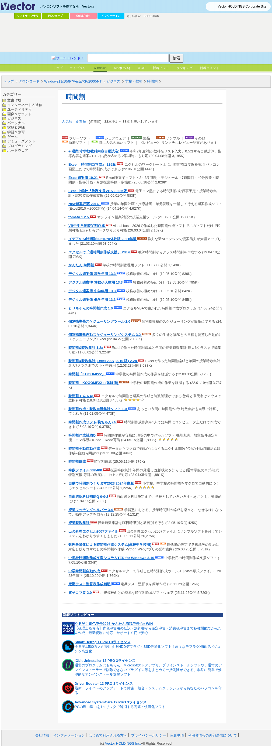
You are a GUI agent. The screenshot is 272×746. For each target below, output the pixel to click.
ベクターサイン (111, 15)
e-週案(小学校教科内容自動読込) (94, 151)
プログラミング (19, 146)
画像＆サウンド (19, 114)
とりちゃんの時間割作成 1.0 (91, 308)
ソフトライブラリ (28, 15)
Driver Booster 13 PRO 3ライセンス (104, 684)
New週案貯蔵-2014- (84, 204)
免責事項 (177, 735)
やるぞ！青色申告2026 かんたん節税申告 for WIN (114, 624)
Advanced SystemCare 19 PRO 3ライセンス (111, 702)
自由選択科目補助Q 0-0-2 (88, 497)
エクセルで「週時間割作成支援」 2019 (99, 252)
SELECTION (151, 16)
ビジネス (14, 118)
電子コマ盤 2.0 (80, 593)
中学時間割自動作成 (84, 571)
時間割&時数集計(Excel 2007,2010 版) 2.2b (103, 361)
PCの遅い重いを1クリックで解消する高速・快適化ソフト (120, 707)
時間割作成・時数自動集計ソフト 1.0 (98, 409)
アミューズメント (21, 141)
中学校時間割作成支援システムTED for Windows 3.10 (111, 558)
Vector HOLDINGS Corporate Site (242, 6)
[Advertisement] (88, 61)
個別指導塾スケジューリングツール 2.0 (99, 321)
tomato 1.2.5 (79, 217)
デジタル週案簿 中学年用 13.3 (92, 291)
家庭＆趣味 (16, 127)
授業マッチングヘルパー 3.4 (91, 510)
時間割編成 (77, 461)
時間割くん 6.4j (81, 396)
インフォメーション (69, 735)
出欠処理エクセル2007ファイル (93, 531)
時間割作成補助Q (82, 435)
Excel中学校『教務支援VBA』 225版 (98, 191)
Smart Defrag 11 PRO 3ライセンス (102, 642)
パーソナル (16, 123)
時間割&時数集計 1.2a (86, 348)
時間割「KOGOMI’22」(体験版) (93, 383)
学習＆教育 (16, 132)
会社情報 (42, 735)
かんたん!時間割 (81, 265)
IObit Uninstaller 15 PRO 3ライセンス (105, 661)
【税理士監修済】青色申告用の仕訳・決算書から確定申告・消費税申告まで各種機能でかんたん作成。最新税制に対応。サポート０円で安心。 (148, 630)
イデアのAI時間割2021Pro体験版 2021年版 (102, 239)
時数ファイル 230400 (85, 470)
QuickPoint (83, 15)
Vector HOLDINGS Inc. (123, 743)
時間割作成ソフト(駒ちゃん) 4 (92, 422)
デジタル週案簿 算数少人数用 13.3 (96, 282)
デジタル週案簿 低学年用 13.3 (92, 300)
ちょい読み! (134, 16)
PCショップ (55, 15)
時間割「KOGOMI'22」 (87, 374)
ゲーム (12, 137)
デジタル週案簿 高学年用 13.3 (92, 274)
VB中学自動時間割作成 (87, 226)
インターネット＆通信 (24, 105)
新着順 (80, 122)
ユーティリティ (19, 109)
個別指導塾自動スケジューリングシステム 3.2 (105, 335)
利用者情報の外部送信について (212, 735)
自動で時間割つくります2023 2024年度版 (101, 483)
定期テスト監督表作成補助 (89, 584)
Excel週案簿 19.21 (83, 178)
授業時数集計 (79, 523)
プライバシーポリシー (148, 735)
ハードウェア (17, 150)
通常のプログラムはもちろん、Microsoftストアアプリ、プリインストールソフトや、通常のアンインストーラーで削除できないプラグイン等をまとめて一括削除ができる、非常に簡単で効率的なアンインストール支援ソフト (148, 669)
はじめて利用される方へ (108, 735)
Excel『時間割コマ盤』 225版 (92, 164)
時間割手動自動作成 (84, 449)
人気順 (67, 122)
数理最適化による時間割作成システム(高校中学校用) (110, 545)
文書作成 (14, 100)
